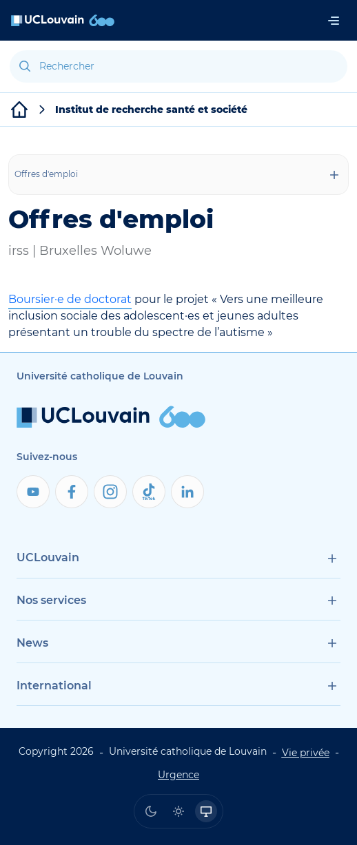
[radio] (151, 811)
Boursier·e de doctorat (70, 299)
